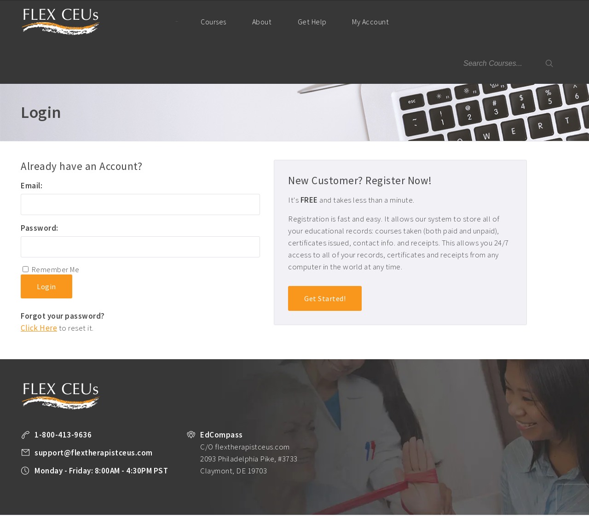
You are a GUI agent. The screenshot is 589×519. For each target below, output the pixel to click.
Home (167, 21)
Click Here (39, 286)
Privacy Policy (544, 484)
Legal (75, 496)
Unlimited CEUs (293, 484)
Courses (210, 21)
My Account (369, 29)
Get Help (307, 21)
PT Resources (422, 484)
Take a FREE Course (200, 484)
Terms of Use (42, 496)
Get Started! (325, 257)
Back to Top (543, 508)
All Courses (249, 484)
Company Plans (470, 484)
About (258, 21)
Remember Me (56, 228)
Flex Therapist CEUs (61, 22)
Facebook (96, 497)
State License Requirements (359, 484)
